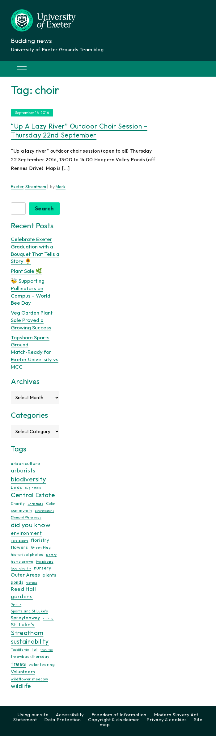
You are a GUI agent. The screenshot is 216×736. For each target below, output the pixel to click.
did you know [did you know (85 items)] (30, 525)
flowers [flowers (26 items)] (19, 547)
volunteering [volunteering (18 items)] (42, 664)
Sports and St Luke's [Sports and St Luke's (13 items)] (29, 611)
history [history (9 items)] (51, 554)
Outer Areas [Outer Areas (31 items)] (25, 575)
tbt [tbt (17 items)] (35, 649)
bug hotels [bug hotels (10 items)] (33, 488)
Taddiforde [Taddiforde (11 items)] (20, 650)
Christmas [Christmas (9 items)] (35, 503)
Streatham (35, 186)
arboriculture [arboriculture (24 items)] (25, 463)
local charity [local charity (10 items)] (21, 568)
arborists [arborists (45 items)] (23, 470)
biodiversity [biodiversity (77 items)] (28, 479)
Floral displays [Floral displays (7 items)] (19, 540)
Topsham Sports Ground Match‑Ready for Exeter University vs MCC (34, 352)
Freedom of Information (118, 714)
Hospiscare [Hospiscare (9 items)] (44, 561)
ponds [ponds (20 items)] (17, 582)
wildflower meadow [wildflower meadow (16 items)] (29, 679)
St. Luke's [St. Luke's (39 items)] (23, 624)
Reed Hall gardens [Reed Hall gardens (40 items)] (23, 592)
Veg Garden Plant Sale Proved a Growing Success (32, 320)
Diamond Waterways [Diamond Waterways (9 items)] (26, 517)
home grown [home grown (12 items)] (22, 561)
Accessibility (70, 714)
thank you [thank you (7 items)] (46, 649)
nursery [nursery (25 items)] (43, 568)
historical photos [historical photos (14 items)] (27, 554)
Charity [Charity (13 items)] (18, 503)
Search (44, 208)
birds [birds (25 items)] (16, 487)
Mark (61, 186)
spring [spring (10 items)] (48, 618)
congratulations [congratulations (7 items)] (44, 510)
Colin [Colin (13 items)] (51, 503)
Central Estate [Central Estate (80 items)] (33, 495)
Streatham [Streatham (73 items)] (27, 632)
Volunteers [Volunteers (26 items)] (23, 672)
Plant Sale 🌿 (26, 271)
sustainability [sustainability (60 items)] (30, 641)
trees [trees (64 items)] (18, 663)
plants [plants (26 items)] (49, 575)
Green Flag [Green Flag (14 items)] (41, 547)
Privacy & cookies (166, 719)
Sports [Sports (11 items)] (16, 604)
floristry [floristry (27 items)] (40, 540)
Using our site (33, 714)
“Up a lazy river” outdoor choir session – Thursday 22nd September (79, 130)
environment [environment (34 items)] (26, 533)
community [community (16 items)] (21, 510)
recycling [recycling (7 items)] (31, 582)
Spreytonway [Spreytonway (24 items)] (25, 617)
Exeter (17, 186)
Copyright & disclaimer (113, 719)
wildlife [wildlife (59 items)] (21, 686)
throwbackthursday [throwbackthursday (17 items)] (30, 656)
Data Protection (62, 719)
